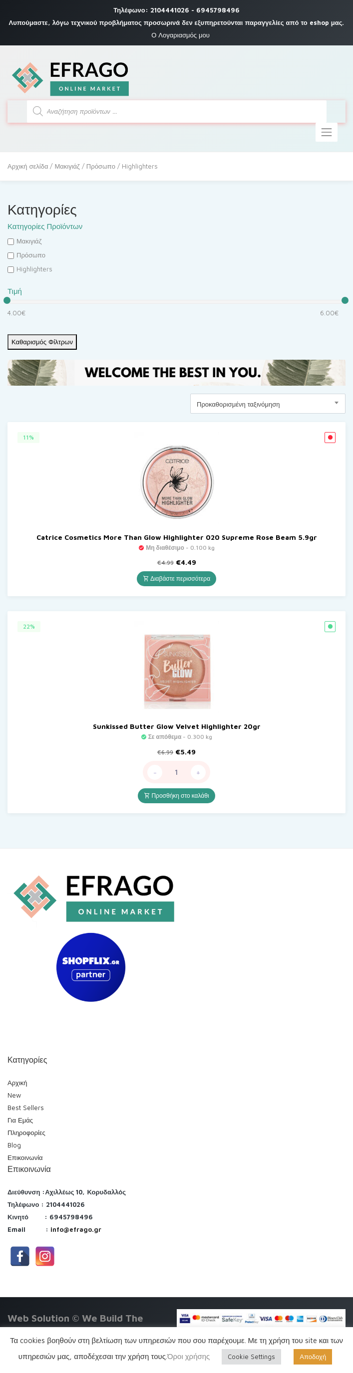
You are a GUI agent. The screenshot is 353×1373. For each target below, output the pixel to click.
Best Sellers (25, 1108)
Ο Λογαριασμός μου (180, 35)
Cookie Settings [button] (251, 1357)
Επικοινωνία (25, 1157)
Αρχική (17, 1083)
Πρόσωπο (100, 166)
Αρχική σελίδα (27, 166)
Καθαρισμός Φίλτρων (42, 342)
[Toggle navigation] (327, 132)
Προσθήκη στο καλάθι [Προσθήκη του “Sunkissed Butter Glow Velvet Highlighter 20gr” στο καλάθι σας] (176, 795)
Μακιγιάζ (66, 166)
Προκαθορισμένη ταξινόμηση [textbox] (238, 404)
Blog (14, 1145)
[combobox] (268, 404)
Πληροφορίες (26, 1133)
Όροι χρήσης (188, 1356)
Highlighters (34, 269)
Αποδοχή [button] (313, 1357)
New (14, 1095)
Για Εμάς (20, 1120)
